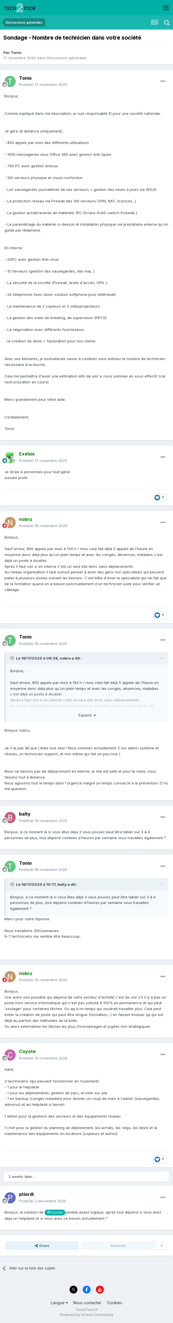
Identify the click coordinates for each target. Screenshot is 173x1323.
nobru (65, 658)
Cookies (114, 1302)
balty (25, 814)
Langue (59, 1302)
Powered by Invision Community (86, 1315)
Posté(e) (43, 84)
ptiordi (26, 1194)
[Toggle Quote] (12, 658)
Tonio (16, 52)
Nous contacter (87, 1302)
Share (42, 1245)
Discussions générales (67, 58)
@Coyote (55, 1212)
